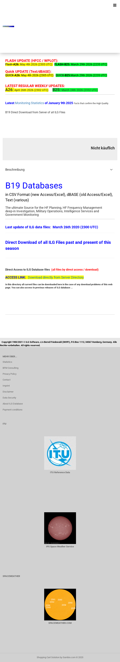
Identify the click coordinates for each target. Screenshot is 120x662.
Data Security (9, 397)
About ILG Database (13, 403)
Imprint (6, 385)
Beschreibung (15, 169)
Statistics (7, 362)
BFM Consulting (10, 368)
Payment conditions (12, 409)
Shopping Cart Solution (48, 657)
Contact (6, 379)
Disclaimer (8, 391)
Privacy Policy (9, 374)
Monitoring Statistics (30, 103)
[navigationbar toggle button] (114, 5)
